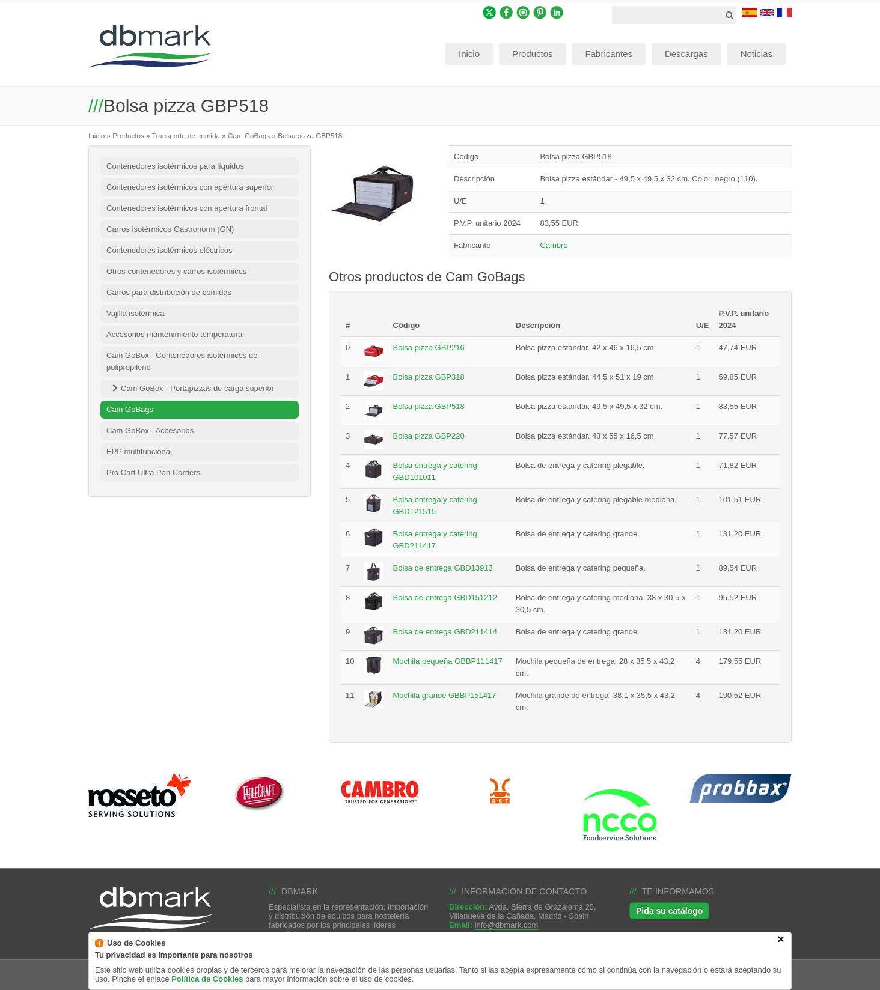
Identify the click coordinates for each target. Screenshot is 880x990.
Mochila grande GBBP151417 (445, 695)
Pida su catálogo (669, 911)
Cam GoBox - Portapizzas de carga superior (197, 388)
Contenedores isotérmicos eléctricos (169, 250)
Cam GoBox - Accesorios (150, 430)
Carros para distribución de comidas (168, 292)
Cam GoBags (249, 135)
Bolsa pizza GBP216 (429, 347)
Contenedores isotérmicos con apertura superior (189, 187)
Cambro (553, 245)
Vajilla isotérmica (135, 313)
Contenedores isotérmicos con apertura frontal (186, 208)
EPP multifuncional (139, 451)
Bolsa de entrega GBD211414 (445, 631)
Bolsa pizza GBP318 (429, 376)
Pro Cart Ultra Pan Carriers (153, 472)
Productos (128, 135)
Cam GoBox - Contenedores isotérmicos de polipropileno (181, 361)
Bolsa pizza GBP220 (429, 435)
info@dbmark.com (507, 924)
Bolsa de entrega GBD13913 (443, 567)
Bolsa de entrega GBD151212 (445, 597)
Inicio (96, 135)
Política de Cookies (207, 985)
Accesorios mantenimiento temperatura (174, 334)
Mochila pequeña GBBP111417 (448, 661)
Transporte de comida (186, 135)
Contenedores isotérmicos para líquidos (175, 166)
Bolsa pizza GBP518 (429, 406)
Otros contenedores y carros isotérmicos (176, 271)
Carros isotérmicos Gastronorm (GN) (170, 229)
